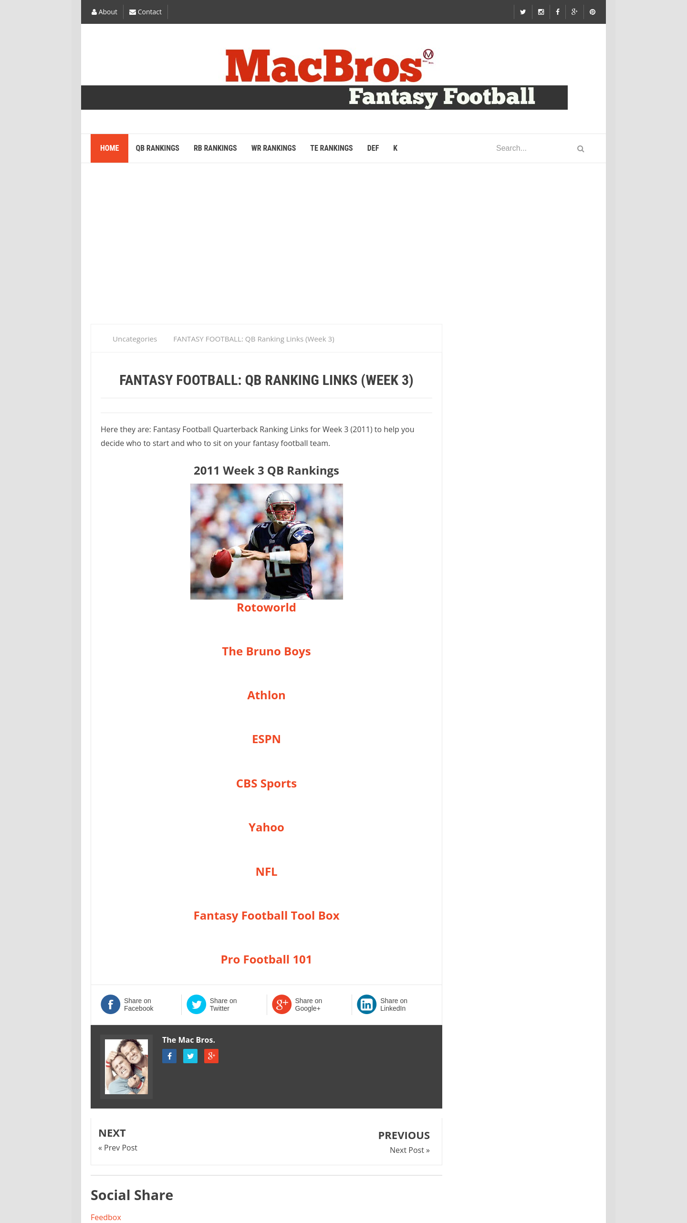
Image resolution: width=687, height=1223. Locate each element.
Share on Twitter (223, 1004)
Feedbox (106, 1217)
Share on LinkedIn (393, 1004)
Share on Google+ (309, 1004)
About (104, 11)
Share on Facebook (138, 1004)
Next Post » (410, 1150)
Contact (145, 11)
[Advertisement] (343, 247)
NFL (266, 871)
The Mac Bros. (188, 1040)
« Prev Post (117, 1147)
